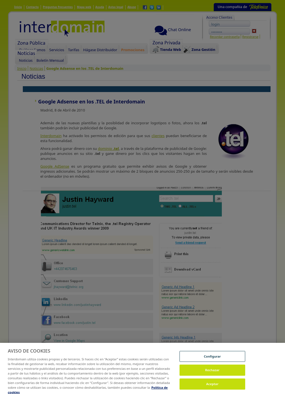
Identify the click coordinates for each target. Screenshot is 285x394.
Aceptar (212, 386)
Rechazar (212, 372)
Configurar (212, 358)
